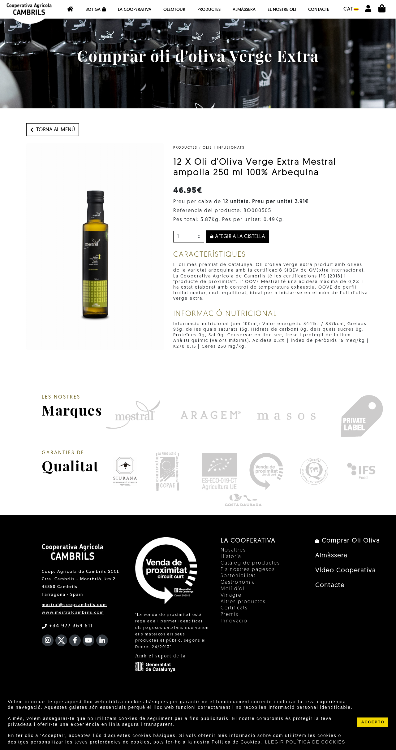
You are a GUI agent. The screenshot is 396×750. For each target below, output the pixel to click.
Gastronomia (238, 582)
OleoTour (174, 9)
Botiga (95, 9)
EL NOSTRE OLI (282, 9)
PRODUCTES (185, 148)
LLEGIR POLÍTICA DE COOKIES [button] (305, 741)
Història (231, 556)
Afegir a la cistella (237, 237)
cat (351, 9)
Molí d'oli (233, 588)
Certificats (234, 608)
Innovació (234, 621)
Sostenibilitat (238, 575)
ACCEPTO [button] (372, 722)
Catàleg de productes (250, 563)
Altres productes (243, 602)
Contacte (318, 9)
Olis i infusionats (224, 148)
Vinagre (231, 595)
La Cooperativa (134, 9)
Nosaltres (233, 550)
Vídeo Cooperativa (345, 571)
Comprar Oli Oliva (347, 541)
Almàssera (244, 9)
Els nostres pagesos (248, 569)
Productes (209, 9)
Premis (230, 614)
